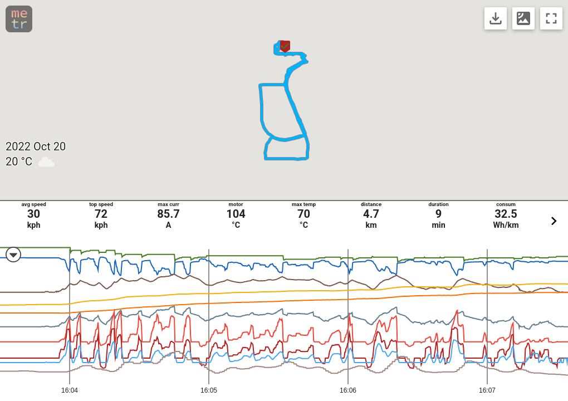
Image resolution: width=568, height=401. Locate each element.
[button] (285, 46)
